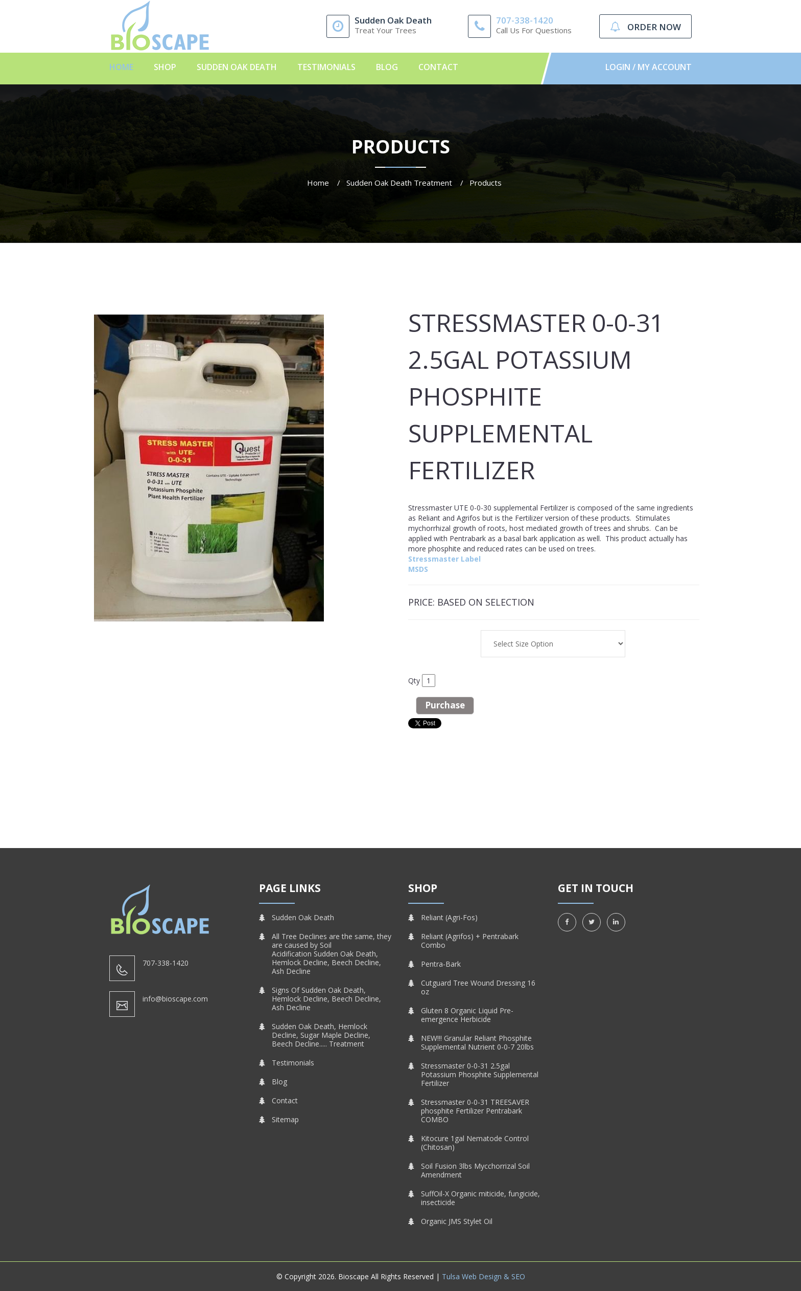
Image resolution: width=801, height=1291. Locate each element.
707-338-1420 (524, 20)
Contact (438, 67)
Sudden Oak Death (237, 67)
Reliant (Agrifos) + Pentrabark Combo (470, 940)
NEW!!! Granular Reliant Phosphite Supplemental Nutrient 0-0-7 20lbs (477, 1042)
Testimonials (326, 67)
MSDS (418, 569)
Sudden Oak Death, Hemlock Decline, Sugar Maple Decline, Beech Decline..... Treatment (321, 1035)
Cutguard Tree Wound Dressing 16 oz (478, 987)
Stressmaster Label (444, 559)
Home (121, 67)
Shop (165, 67)
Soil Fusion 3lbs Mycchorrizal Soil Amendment (475, 1170)
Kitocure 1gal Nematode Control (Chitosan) (475, 1142)
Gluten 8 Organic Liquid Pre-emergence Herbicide (467, 1014)
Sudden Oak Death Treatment (399, 182)
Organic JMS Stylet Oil (456, 1221)
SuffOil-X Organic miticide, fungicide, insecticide (480, 1198)
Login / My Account (648, 67)
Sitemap (285, 1119)
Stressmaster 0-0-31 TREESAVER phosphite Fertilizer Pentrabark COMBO (475, 1111)
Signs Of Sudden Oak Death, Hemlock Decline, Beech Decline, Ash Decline (326, 999)
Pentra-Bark (441, 964)
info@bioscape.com (175, 999)
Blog (387, 67)
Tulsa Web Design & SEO (483, 1276)
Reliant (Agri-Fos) (449, 917)
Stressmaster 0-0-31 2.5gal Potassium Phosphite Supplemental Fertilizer (479, 1074)
